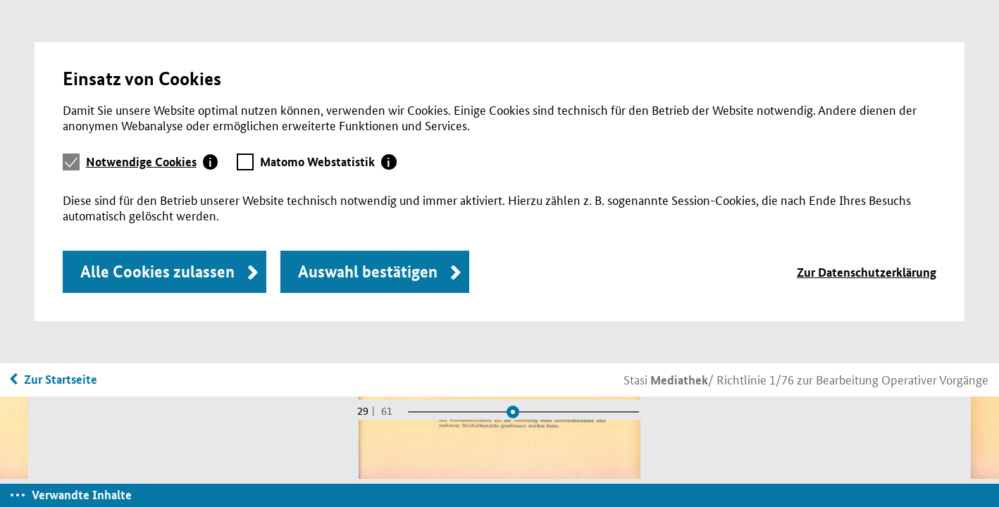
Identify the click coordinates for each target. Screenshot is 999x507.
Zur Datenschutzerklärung (866, 272)
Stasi (665, 378)
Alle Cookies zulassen (157, 271)
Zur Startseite (60, 379)
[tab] (152, 162)
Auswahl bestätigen (368, 271)
